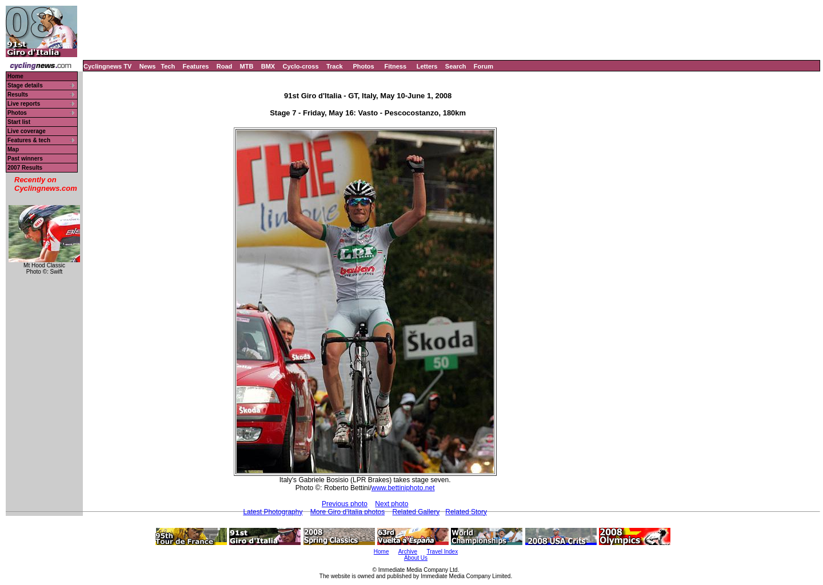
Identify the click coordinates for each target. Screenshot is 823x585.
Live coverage (26, 131)
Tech (168, 66)
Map (13, 149)
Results (17, 94)
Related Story (466, 512)
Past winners (25, 158)
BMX (268, 66)
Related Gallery (416, 512)
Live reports (23, 104)
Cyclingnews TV (107, 66)
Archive (407, 551)
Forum (483, 66)
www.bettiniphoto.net (403, 488)
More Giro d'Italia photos (347, 512)
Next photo (391, 504)
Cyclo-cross (301, 66)
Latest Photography (272, 512)
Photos (363, 66)
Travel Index (442, 551)
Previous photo (344, 504)
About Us (416, 558)
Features (196, 66)
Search (455, 66)
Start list (18, 122)
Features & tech (28, 140)
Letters (427, 66)
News (147, 66)
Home (15, 76)
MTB (247, 66)
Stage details (25, 85)
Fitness (395, 66)
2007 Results (24, 168)
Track (334, 66)
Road (225, 66)
